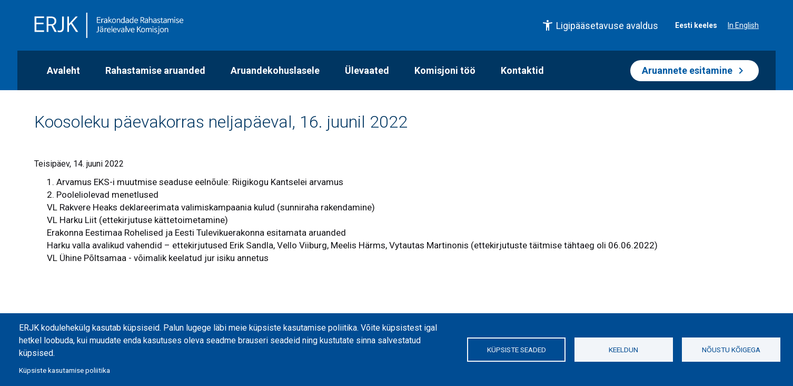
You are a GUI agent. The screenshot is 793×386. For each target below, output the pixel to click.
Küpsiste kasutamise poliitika (64, 370)
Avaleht (63, 70)
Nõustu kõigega (731, 349)
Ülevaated (367, 70)
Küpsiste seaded (516, 349)
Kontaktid (522, 70)
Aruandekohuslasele (275, 70)
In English (743, 25)
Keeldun (623, 349)
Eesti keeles (696, 25)
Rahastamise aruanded (155, 70)
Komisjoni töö (444, 70)
